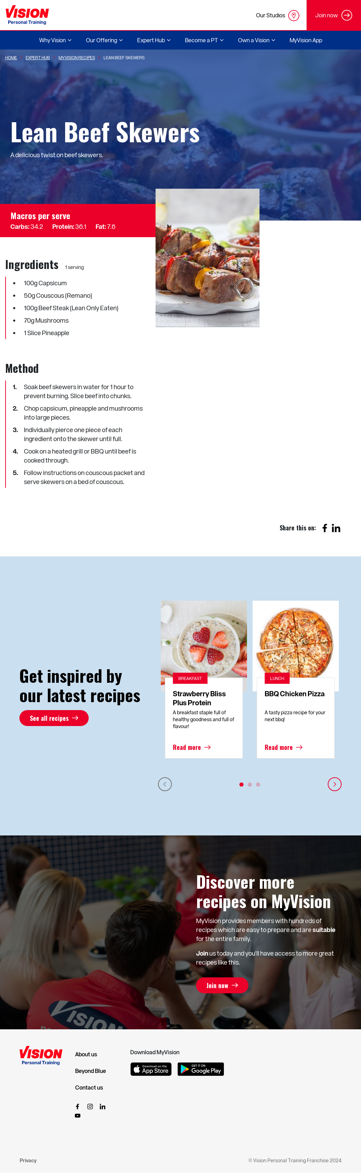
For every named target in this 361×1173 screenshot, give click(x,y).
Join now (217, 985)
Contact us (89, 1087)
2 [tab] (250, 784)
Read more (187, 747)
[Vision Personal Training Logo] (27, 15)
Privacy (28, 1160)
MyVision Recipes (77, 57)
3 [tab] (258, 784)
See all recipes (49, 718)
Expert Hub (38, 57)
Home (11, 57)
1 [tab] (241, 784)
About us (86, 1054)
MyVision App (306, 40)
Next (335, 784)
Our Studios (277, 15)
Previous (165, 784)
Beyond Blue (90, 1071)
